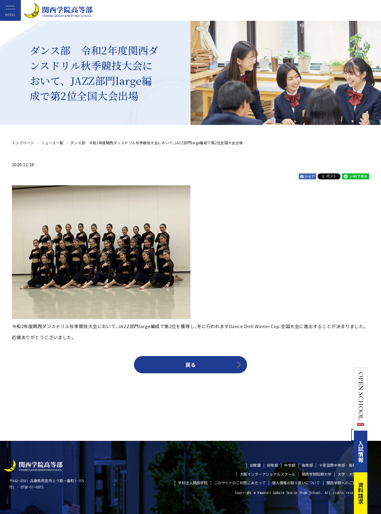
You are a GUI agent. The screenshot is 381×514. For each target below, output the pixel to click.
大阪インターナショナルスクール (268, 474)
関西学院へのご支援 (343, 483)
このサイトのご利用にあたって (240, 483)
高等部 (307, 465)
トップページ (23, 142)
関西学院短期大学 (317, 474)
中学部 (289, 465)
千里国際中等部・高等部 (339, 465)
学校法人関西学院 (193, 483)
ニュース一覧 (52, 142)
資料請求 (374, 493)
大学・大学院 (349, 474)
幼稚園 (255, 465)
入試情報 (374, 452)
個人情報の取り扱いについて (296, 483)
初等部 (272, 465)
